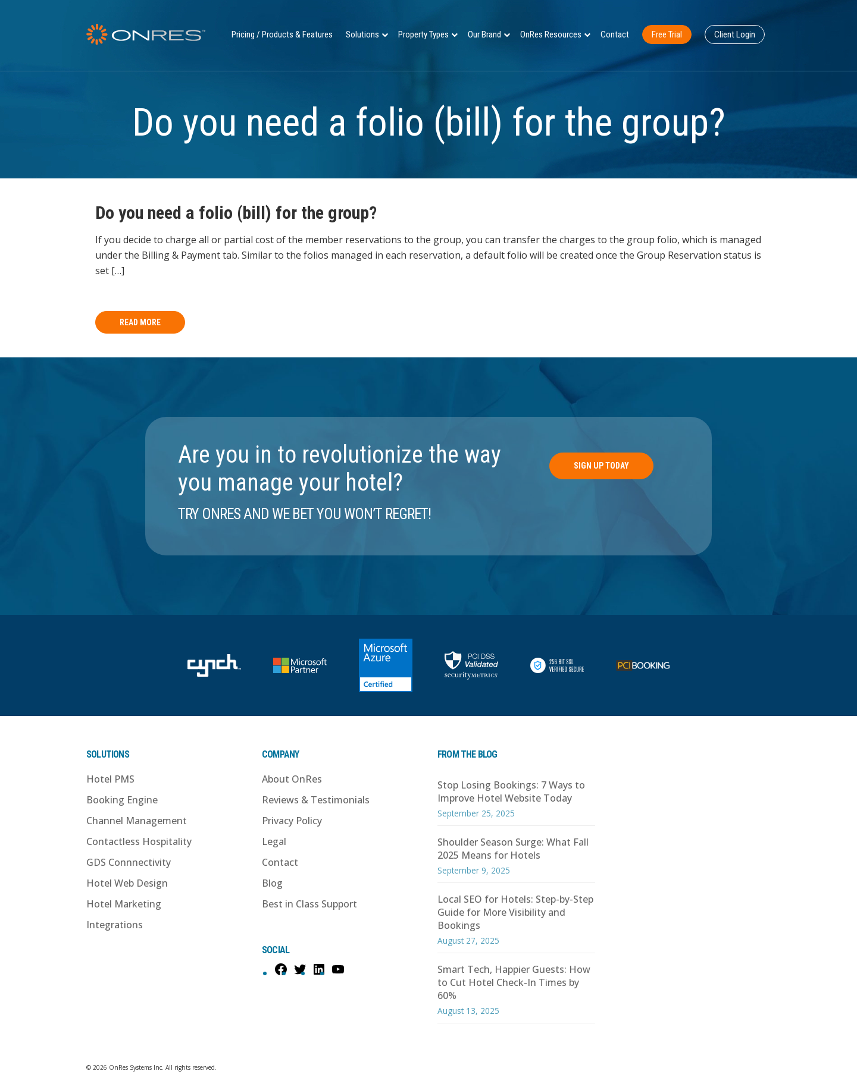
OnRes (145, 34)
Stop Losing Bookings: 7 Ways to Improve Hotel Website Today (511, 791)
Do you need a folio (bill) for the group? (236, 212)
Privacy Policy (292, 820)
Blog (272, 883)
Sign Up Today (601, 465)
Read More (140, 322)
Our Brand (484, 34)
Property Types (423, 34)
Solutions (362, 34)
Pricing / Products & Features (282, 34)
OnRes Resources (550, 34)
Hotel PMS (110, 779)
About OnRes (292, 779)
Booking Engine (122, 799)
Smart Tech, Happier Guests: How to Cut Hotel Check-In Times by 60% (513, 982)
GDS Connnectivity (128, 862)
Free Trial (667, 34)
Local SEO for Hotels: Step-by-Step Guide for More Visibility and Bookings (515, 912)
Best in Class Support (309, 903)
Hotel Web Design (127, 883)
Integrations (114, 924)
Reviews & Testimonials (316, 799)
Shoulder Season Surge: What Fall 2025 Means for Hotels (513, 848)
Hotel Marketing (123, 903)
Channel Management (136, 820)
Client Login (734, 34)
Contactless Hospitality (139, 841)
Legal (274, 841)
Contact (614, 34)
